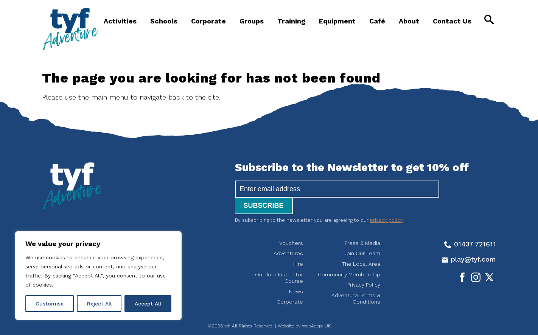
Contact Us (452, 21)
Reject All (99, 304)
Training (291, 21)
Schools (163, 21)
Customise (50, 304)
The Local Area (361, 247)
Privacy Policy (363, 268)
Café (377, 21)
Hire (298, 247)
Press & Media (362, 226)
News (296, 275)
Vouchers (291, 226)
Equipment (337, 21)
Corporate (208, 21)
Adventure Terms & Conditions (355, 282)
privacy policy (386, 203)
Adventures (288, 237)
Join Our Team (362, 237)
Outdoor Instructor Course (279, 261)
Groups (251, 21)
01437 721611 (470, 227)
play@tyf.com (468, 242)
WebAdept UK (316, 309)
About (409, 21)
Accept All (148, 304)
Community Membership (349, 258)
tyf (70, 29)
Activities (120, 21)
